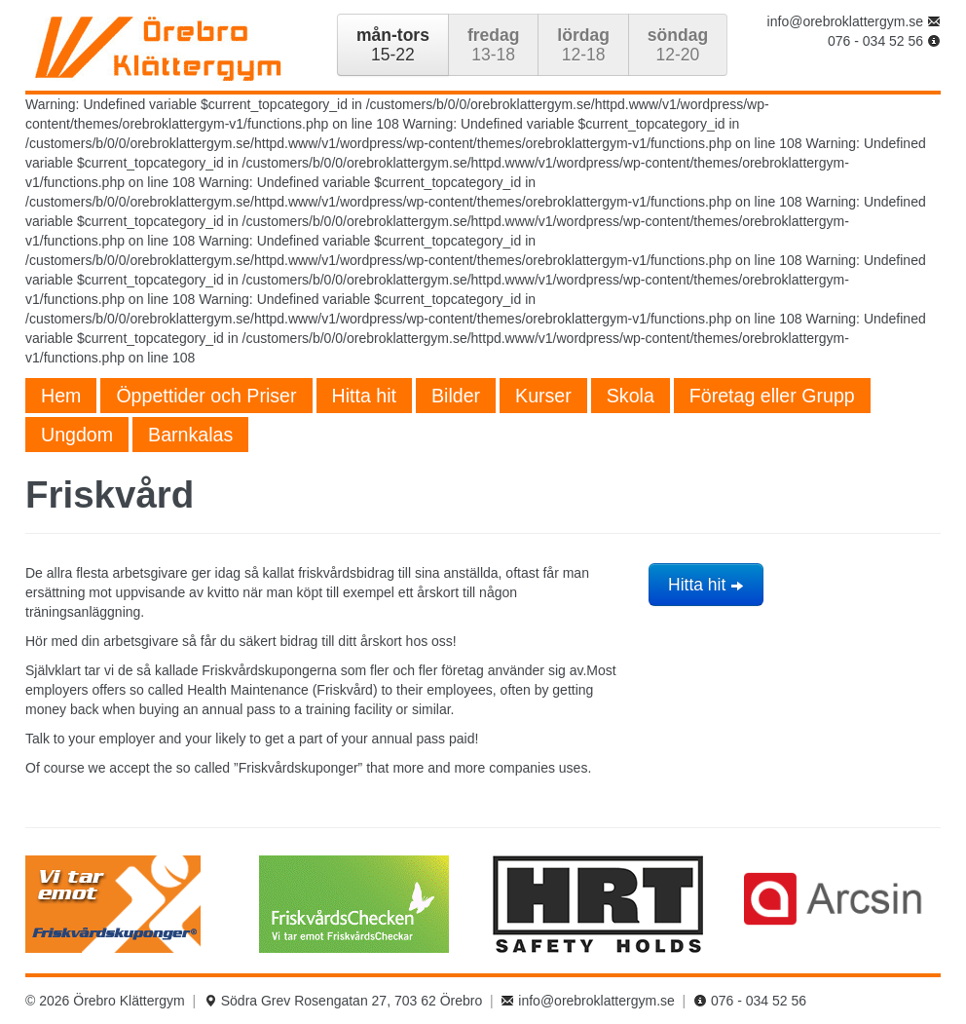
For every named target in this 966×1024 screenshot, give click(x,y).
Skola (630, 395)
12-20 (678, 44)
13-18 (493, 44)
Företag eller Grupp (772, 395)
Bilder (455, 395)
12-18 (583, 44)
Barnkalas (190, 434)
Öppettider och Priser (206, 395)
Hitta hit (364, 395)
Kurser (543, 395)
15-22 (392, 44)
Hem (61, 395)
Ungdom (77, 434)
